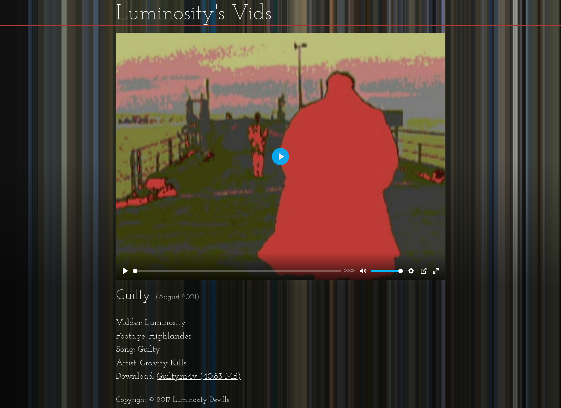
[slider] (237, 271)
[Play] (125, 271)
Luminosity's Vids (194, 14)
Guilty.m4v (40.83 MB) (199, 376)
